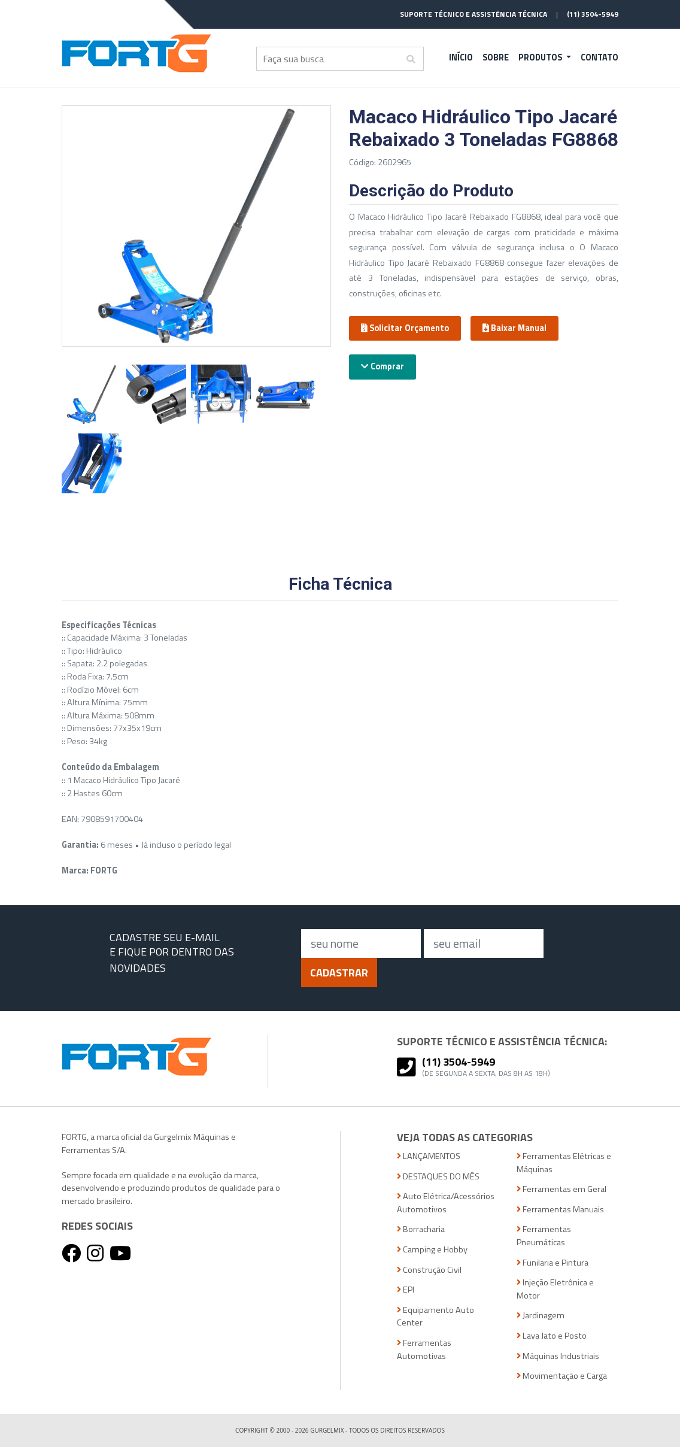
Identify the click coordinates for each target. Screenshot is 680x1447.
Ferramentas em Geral (561, 1189)
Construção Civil (429, 1270)
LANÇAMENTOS (428, 1156)
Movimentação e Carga (562, 1376)
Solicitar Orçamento (405, 328)
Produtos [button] (541, 57)
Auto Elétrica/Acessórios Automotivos (445, 1203)
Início (461, 57)
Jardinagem (540, 1315)
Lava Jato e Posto (552, 1336)
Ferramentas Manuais (560, 1209)
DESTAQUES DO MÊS (438, 1176)
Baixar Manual (514, 328)
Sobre (495, 57)
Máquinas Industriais (558, 1356)
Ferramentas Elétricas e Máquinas (564, 1163)
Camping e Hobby (432, 1249)
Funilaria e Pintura (552, 1263)
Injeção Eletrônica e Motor (555, 1289)
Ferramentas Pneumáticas (544, 1236)
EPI (405, 1290)
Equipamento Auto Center (435, 1317)
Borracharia (421, 1229)
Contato (599, 57)
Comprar (382, 366)
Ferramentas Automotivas (424, 1350)
